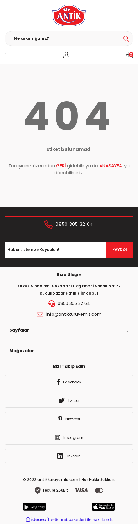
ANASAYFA (110, 165)
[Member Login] (66, 55)
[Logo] (68, 15)
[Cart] (129, 55)
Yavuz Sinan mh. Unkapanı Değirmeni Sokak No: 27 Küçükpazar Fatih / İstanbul (69, 289)
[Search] (69, 38)
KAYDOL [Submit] (119, 249)
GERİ (61, 165)
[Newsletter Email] (69, 250)
